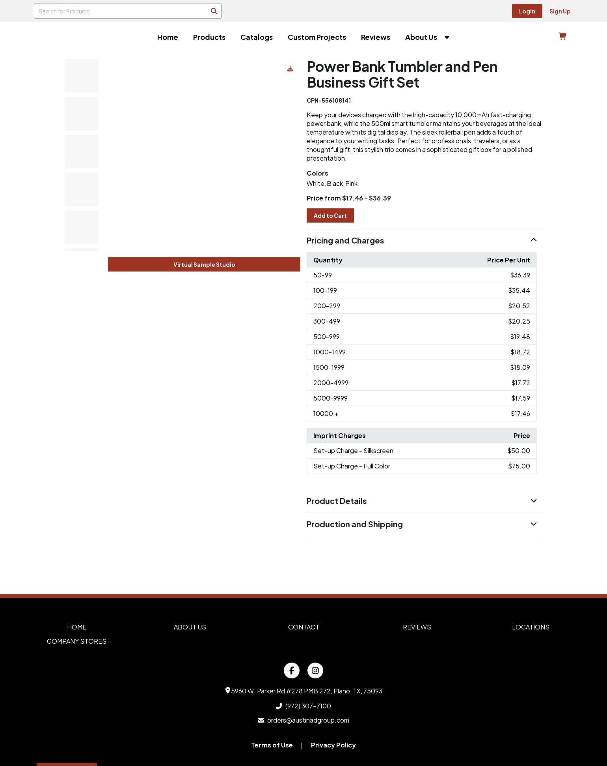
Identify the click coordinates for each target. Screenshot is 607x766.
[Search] (214, 11)
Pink (351, 183)
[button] (425, 240)
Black (335, 183)
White (315, 183)
